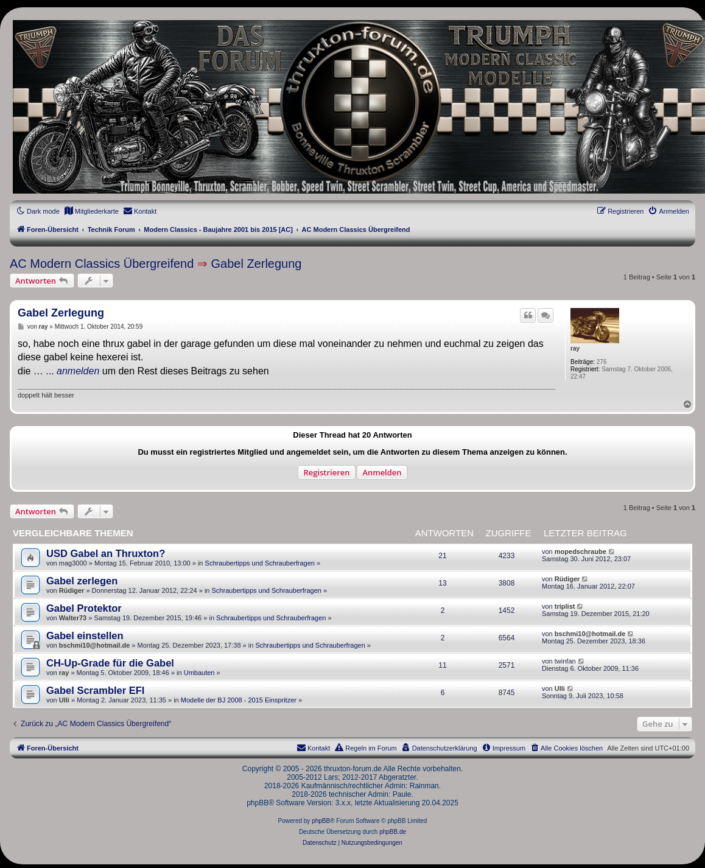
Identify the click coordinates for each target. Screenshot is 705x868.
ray (575, 348)
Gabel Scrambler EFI (95, 690)
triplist (565, 606)
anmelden (78, 371)
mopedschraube (580, 551)
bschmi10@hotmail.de (94, 645)
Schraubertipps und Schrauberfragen (260, 563)
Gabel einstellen (85, 635)
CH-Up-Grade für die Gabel (110, 662)
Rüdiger (72, 590)
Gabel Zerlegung (256, 263)
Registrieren (326, 472)
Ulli (64, 700)
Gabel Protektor (84, 608)
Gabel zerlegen (82, 580)
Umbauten (199, 672)
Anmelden (381, 472)
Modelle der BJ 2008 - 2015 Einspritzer (238, 700)
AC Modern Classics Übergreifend (102, 263)
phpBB (321, 820)
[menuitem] (91, 211)
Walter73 (72, 617)
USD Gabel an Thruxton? (105, 553)
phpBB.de (392, 831)
